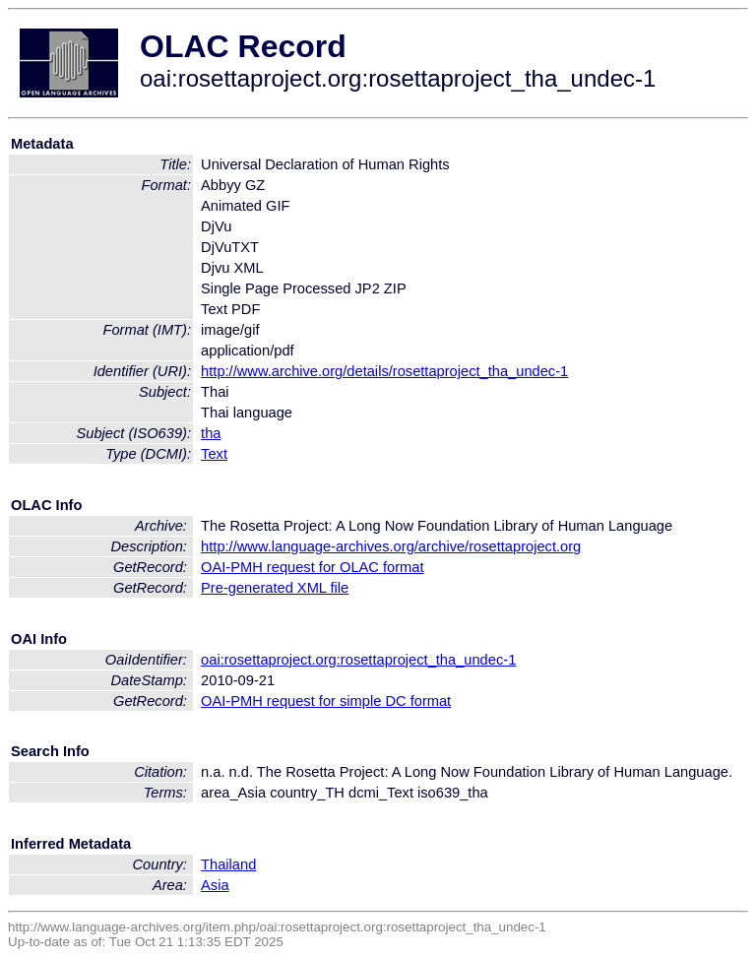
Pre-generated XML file (274, 588)
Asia (215, 885)
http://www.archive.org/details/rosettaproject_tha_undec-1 (384, 371)
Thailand (228, 864)
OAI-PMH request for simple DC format (326, 701)
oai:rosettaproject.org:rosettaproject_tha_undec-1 (358, 660)
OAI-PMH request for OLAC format (312, 567)
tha (210, 433)
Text (214, 454)
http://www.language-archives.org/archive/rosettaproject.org (391, 546)
